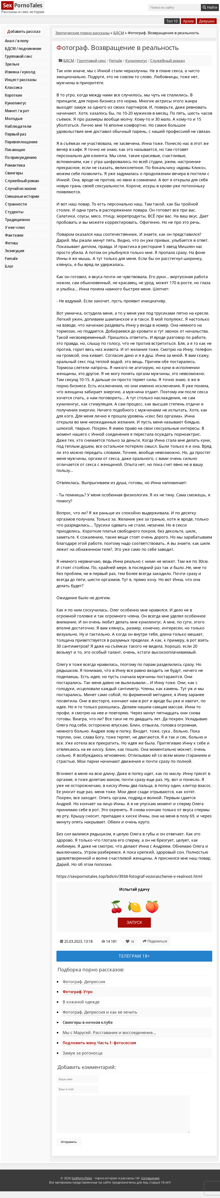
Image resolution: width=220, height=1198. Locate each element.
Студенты (14, 211)
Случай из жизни (20, 188)
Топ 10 (172, 21)
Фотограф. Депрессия (84, 981)
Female (11, 258)
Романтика (15, 165)
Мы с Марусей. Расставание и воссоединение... (109, 1032)
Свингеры (14, 173)
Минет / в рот (17, 110)
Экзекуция (14, 250)
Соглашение (150, 1185)
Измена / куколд (20, 71)
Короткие (13, 95)
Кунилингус (15, 103)
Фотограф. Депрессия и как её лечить (100, 1012)
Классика (13, 87)
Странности (16, 204)
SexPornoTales (82, 1185)
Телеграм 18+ (134, 956)
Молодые (14, 118)
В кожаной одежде (81, 1001)
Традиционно (17, 219)
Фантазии (14, 235)
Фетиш (11, 243)
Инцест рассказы (21, 79)
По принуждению (20, 157)
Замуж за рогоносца (82, 1053)
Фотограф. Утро (77, 991)
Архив (188, 21)
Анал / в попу (16, 40)
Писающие (15, 149)
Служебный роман (22, 180)
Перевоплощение (21, 141)
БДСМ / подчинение (23, 48)
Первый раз (15, 134)
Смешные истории (22, 196)
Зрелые (12, 64)
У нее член (15, 227)
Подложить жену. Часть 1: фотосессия (99, 1042)
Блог (9, 266)
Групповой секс (18, 56)
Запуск (134, 922)
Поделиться (155, 941)
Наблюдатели (18, 126)
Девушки (206, 21)
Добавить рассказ (23, 31)
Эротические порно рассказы (82, 32)
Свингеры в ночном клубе (88, 1022)
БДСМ (118, 32)
